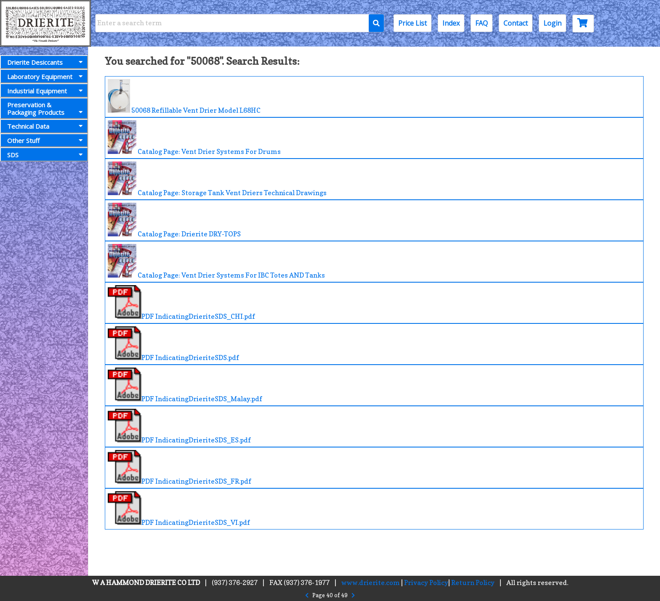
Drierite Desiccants (46, 62)
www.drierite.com (370, 582)
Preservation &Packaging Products (46, 108)
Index (451, 23)
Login (552, 23)
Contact (515, 23)
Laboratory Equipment (46, 76)
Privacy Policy (426, 582)
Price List (412, 23)
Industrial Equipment (46, 91)
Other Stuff (46, 140)
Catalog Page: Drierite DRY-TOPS (174, 220)
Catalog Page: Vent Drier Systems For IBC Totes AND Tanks (216, 261)
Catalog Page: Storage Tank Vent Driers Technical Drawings (217, 179)
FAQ (481, 23)
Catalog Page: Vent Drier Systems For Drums (194, 138)
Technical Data (46, 126)
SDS (46, 155)
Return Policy (473, 582)
